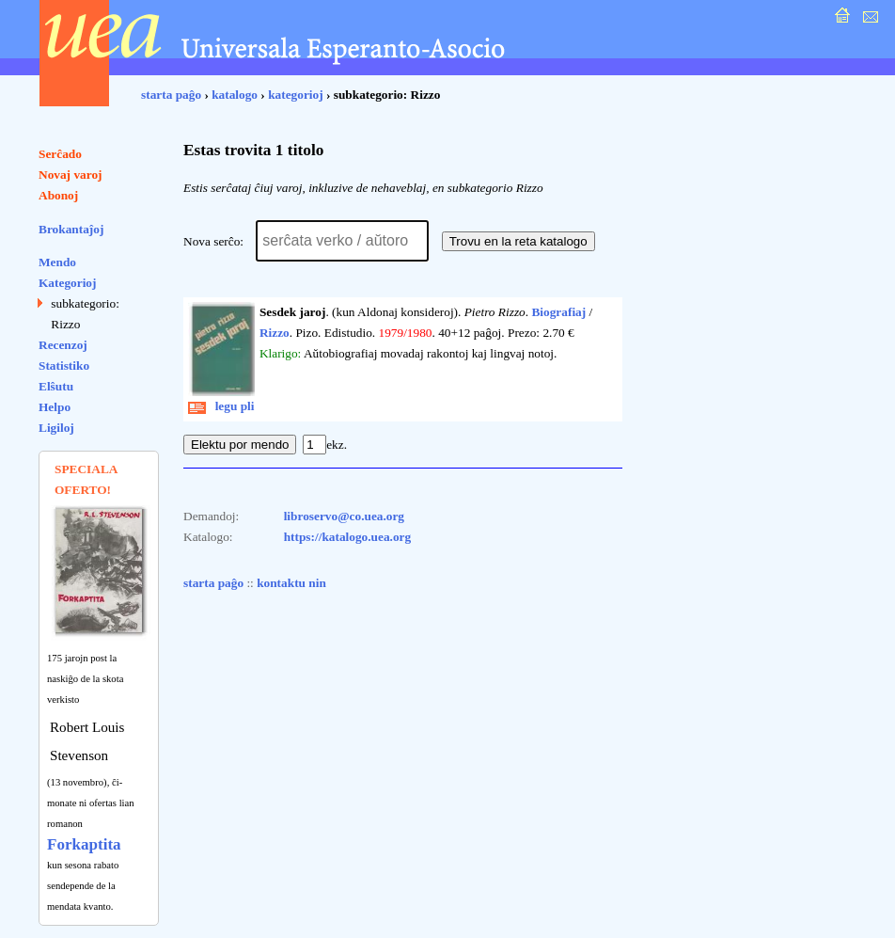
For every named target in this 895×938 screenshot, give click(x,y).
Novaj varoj (70, 174)
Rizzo (274, 333)
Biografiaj (558, 312)
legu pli (221, 406)
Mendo (57, 262)
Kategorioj (67, 283)
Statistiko (64, 365)
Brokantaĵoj (71, 229)
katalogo (235, 94)
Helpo (55, 407)
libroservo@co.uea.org (344, 516)
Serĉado (60, 154)
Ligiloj (56, 428)
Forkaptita (84, 844)
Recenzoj (63, 345)
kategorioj (295, 94)
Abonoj (58, 195)
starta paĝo (171, 94)
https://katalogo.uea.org (348, 537)
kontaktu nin (291, 583)
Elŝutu (56, 386)
